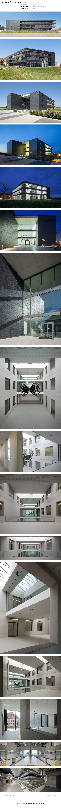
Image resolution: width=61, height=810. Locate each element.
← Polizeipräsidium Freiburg (9, 795)
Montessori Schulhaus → (52, 795)
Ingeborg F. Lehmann (11, 2)
